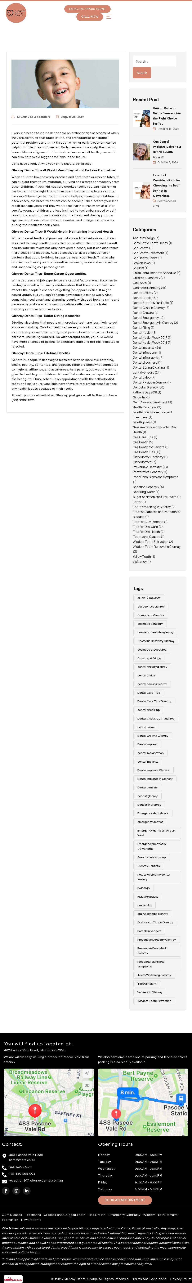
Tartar (137, 502)
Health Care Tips (144, 407)
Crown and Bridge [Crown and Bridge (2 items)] (149, 658)
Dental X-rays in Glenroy (150, 382)
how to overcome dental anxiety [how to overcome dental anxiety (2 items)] (153, 877)
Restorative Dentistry (148, 472)
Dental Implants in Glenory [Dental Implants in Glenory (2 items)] (154, 779)
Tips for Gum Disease (148, 522)
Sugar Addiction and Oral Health (154, 497)
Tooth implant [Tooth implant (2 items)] (146, 984)
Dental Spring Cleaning (149, 367)
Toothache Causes (146, 537)
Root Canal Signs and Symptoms (155, 477)
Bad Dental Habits (145, 258)
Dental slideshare (145, 362)
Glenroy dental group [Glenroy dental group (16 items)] (151, 857)
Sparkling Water (144, 492)
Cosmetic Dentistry (146, 288)
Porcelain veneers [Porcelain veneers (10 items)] (149, 931)
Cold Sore (140, 283)
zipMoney (140, 561)
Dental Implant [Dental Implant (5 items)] (147, 744)
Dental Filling (141, 327)
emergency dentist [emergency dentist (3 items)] (150, 822)
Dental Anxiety (143, 293)
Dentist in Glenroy (145, 387)
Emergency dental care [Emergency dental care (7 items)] (152, 813)
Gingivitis (139, 397)
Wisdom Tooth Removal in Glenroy (157, 547)
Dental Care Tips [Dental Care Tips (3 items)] (148, 693)
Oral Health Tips (144, 452)
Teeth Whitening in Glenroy (152, 507)
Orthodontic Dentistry (148, 457)
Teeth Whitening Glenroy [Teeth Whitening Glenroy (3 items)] (154, 975)
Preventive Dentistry (147, 467)
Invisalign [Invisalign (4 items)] (143, 888)
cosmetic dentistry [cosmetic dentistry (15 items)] (150, 624)
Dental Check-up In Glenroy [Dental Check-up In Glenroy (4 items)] (155, 718)
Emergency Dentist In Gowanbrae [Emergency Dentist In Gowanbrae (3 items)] (151, 846)
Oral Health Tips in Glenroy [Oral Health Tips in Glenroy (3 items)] (155, 922)
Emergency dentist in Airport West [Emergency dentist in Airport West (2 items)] (156, 832)
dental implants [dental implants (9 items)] (147, 762)
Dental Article (142, 298)
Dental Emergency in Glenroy (153, 323)
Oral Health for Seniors (148, 447)
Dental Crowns (143, 313)
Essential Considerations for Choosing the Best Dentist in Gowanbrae (166, 185)
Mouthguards (142, 422)
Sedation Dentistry (146, 487)
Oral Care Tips (143, 437)
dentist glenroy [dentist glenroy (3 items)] (147, 796)
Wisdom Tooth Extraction (150, 542)
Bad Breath (140, 248)
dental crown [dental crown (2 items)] (146, 727)
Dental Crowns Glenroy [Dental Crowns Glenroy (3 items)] (152, 736)
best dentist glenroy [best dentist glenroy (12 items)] (150, 606)
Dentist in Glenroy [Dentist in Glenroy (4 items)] (149, 805)
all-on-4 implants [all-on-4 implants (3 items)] (148, 598)
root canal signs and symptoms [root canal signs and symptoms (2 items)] (150, 964)
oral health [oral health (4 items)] (144, 905)
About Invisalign (144, 238)
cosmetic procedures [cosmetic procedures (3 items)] (151, 650)
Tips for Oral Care (145, 527)
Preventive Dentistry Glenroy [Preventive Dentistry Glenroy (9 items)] (156, 940)
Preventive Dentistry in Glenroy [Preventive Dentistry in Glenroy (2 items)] (152, 950)
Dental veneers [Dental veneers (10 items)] (147, 787)
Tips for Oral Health (146, 532)
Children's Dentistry (146, 278)
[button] (109, 16)
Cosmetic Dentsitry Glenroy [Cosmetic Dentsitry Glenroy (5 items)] (155, 641)
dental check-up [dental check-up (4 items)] (148, 710)
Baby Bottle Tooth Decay (150, 243)
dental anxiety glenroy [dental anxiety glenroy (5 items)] (152, 667)
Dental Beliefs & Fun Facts (151, 303)
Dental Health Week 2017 (150, 337)
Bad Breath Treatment (148, 253)
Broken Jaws (142, 263)
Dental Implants (143, 347)
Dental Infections (145, 352)
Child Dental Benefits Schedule (154, 273)
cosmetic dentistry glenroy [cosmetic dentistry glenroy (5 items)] (155, 632)
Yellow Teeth (142, 556)
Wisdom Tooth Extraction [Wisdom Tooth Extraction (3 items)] (154, 1001)
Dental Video (142, 377)
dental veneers (143, 372)
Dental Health (142, 332)
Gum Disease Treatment (150, 402)
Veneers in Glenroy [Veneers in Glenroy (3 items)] (149, 992)
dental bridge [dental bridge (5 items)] (146, 675)
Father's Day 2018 (145, 392)
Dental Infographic (146, 357)
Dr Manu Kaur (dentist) (30, 117)
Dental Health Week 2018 (150, 342)
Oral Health (140, 442)
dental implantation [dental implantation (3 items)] (150, 753)
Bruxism (138, 268)
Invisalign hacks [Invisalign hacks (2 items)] (147, 897)
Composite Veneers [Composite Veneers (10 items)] (150, 615)
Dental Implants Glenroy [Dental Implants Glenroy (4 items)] (153, 770)
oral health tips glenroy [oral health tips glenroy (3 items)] (152, 914)
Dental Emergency (146, 318)
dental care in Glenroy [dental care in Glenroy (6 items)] (152, 684)
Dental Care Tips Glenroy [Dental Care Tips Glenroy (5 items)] (154, 701)
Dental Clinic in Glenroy (149, 308)
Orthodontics (142, 462)
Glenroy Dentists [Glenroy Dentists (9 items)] (148, 866)
